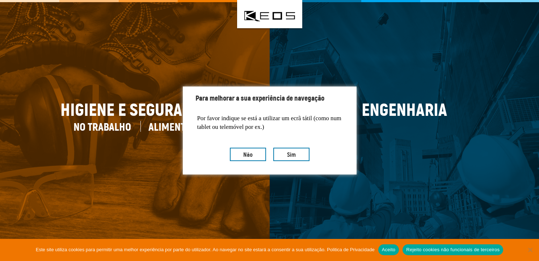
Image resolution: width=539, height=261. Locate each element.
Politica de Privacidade (351, 249)
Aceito (389, 249)
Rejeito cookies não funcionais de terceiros (453, 249)
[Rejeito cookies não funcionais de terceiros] (530, 249)
